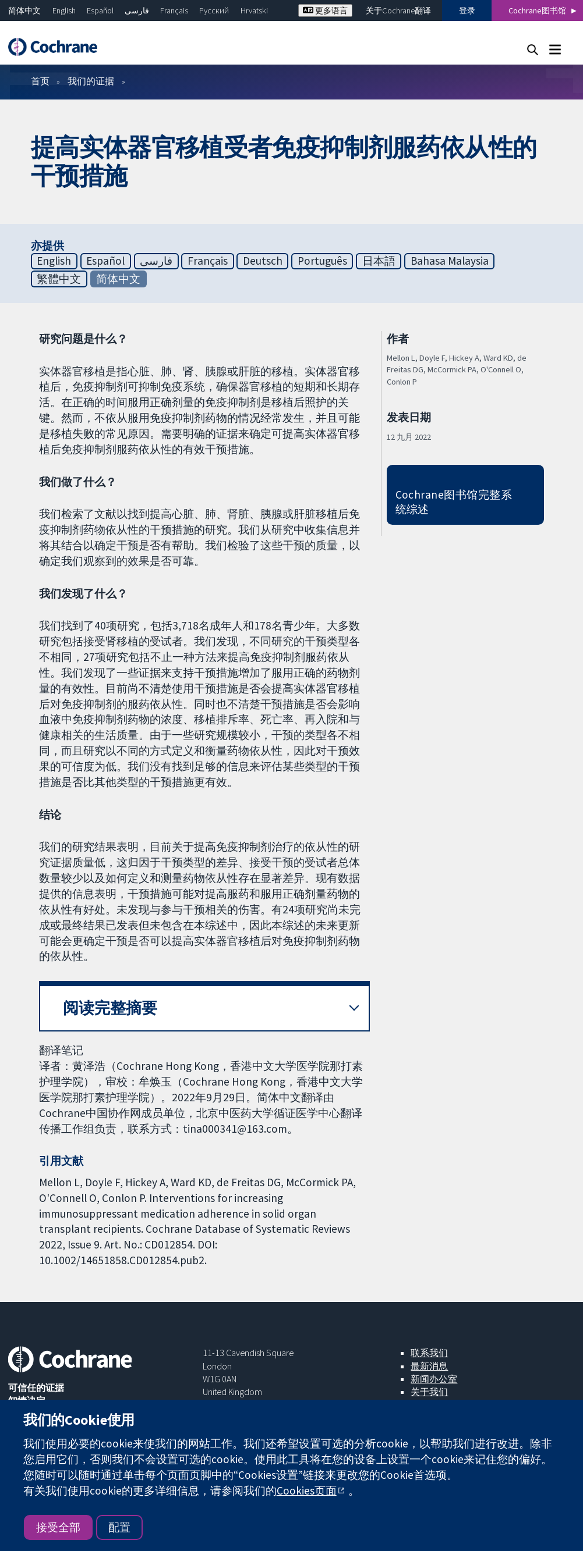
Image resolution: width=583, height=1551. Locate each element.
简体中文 (24, 10)
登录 (467, 10)
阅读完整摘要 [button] (110, 1008)
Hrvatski (254, 10)
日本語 (378, 261)
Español (100, 10)
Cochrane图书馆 (537, 10)
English (64, 10)
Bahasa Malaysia (450, 261)
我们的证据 (91, 81)
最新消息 (429, 1366)
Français (174, 10)
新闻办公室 (434, 1379)
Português (322, 261)
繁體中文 (59, 279)
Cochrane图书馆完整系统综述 (454, 502)
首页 (40, 81)
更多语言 (325, 10)
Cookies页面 (307, 1490)
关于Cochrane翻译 (398, 10)
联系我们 (429, 1352)
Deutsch (262, 261)
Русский (214, 10)
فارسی (137, 10)
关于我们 (429, 1391)
